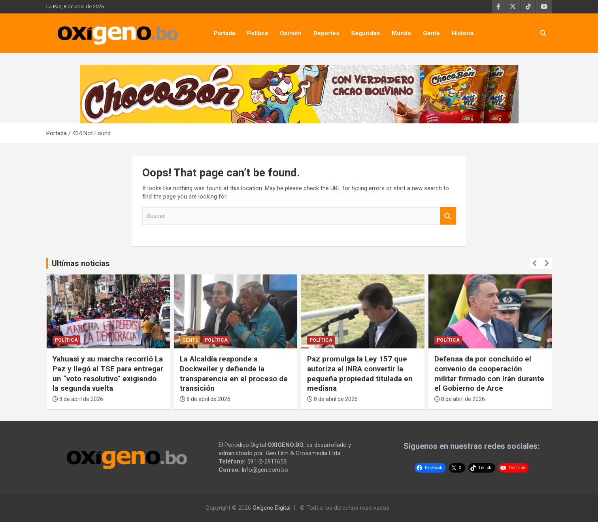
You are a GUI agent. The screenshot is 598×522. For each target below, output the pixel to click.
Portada (224, 33)
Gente (431, 33)
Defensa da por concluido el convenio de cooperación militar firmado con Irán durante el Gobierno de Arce (489, 373)
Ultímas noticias (81, 263)
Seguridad (365, 33)
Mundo (401, 33)
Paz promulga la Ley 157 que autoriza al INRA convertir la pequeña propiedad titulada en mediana (360, 373)
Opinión (291, 33)
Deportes (326, 33)
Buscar (448, 216)
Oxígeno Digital (272, 507)
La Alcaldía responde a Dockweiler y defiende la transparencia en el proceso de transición (234, 373)
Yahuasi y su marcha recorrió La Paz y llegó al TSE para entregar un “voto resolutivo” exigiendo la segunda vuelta (108, 373)
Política (257, 33)
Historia (462, 33)
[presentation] (535, 263)
